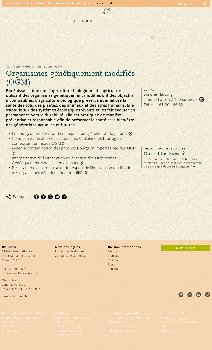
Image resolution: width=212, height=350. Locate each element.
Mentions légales (67, 247)
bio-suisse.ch (14, 3)
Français (113, 256)
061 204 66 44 (17, 269)
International (102, 3)
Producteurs (36, 3)
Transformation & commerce (69, 3)
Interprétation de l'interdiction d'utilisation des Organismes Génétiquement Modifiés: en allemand (64, 160)
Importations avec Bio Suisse (28, 28)
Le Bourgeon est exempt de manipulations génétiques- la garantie (70, 133)
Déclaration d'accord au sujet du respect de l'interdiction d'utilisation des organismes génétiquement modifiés (73, 170)
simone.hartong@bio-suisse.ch (171, 99)
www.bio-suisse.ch (14, 296)
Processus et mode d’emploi (180, 322)
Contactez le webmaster (71, 256)
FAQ (164, 326)
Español (113, 269)
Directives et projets (69, 330)
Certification (80, 28)
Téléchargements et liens (19, 326)
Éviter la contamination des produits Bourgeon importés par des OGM (74, 148)
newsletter (185, 248)
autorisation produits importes (132, 28)
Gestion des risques (38, 66)
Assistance (168, 330)
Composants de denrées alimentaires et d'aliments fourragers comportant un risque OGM (67, 141)
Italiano (113, 260)
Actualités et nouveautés (19, 322)
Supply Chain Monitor (184, 28)
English (113, 264)
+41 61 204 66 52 (167, 104)
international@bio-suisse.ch (20, 273)
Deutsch (113, 251)
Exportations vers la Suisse (73, 318)
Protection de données (70, 251)
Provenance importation (124, 326)
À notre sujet (11, 330)
